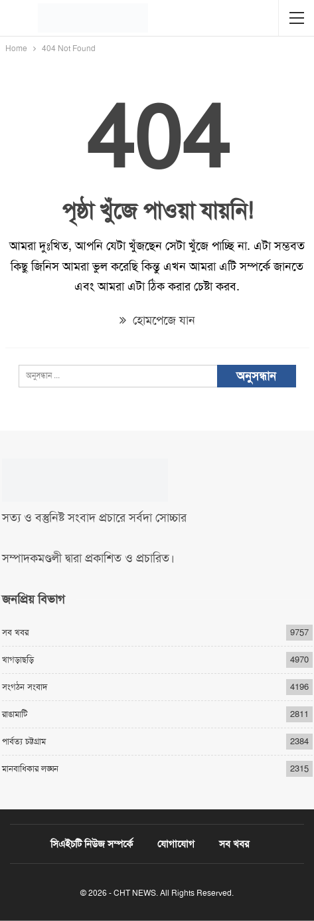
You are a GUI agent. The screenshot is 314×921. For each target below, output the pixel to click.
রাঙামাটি (14, 714)
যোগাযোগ (176, 844)
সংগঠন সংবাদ (24, 686)
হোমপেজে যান (157, 320)
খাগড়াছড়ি (18, 659)
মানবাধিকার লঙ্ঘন (30, 768)
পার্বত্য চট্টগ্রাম (24, 741)
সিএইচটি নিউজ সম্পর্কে (91, 844)
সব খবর (15, 632)
